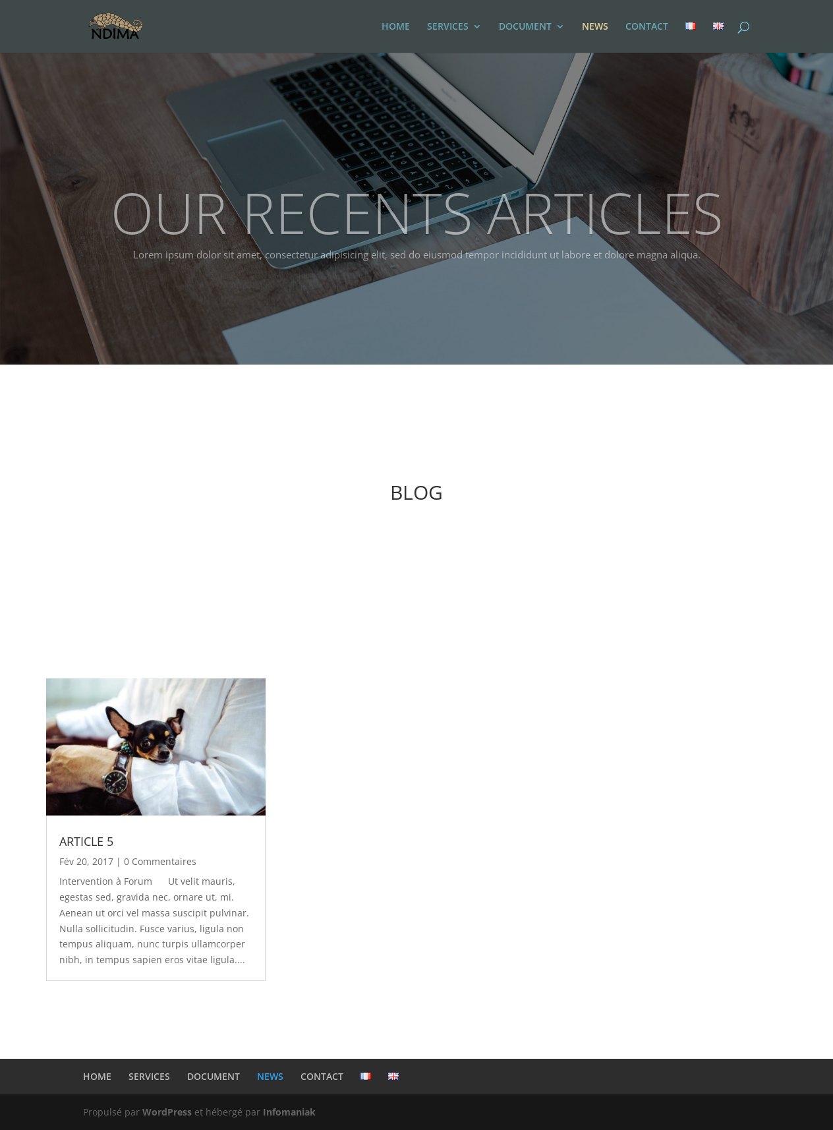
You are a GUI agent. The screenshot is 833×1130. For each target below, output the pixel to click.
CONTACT (646, 27)
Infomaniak (289, 1112)
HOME (396, 27)
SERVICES (448, 27)
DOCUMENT (525, 27)
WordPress (167, 1112)
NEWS (595, 27)
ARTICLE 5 (86, 841)
